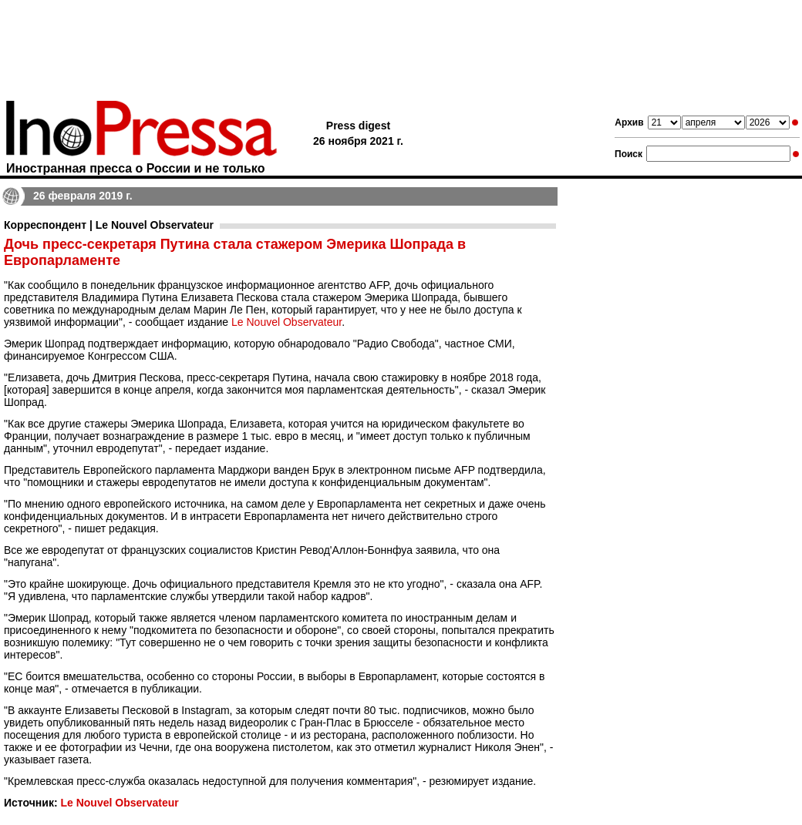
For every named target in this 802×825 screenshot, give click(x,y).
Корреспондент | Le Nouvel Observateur (109, 225)
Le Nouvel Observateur (286, 322)
